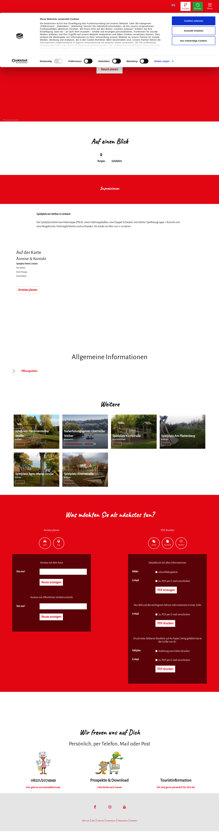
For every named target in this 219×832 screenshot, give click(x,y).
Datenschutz (123, 822)
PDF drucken (166, 624)
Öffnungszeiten (29, 371)
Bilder (135, 571)
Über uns (85, 822)
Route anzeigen (52, 582)
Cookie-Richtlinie (130, 38)
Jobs (93, 822)
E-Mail (135, 580)
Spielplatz (20, 444)
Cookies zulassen (193, 8)
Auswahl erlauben (193, 18)
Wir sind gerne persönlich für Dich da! (175, 788)
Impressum (110, 822)
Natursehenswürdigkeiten (73, 444)
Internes (100, 822)
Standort (133, 822)
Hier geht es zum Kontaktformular (43, 788)
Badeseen (89, 444)
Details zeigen (161, 48)
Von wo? (20, 571)
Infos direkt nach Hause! (109, 788)
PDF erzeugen (167, 590)
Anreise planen (28, 290)
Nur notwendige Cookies (193, 28)
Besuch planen (109, 69)
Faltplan (136, 651)
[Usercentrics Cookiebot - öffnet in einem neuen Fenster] (19, 48)
